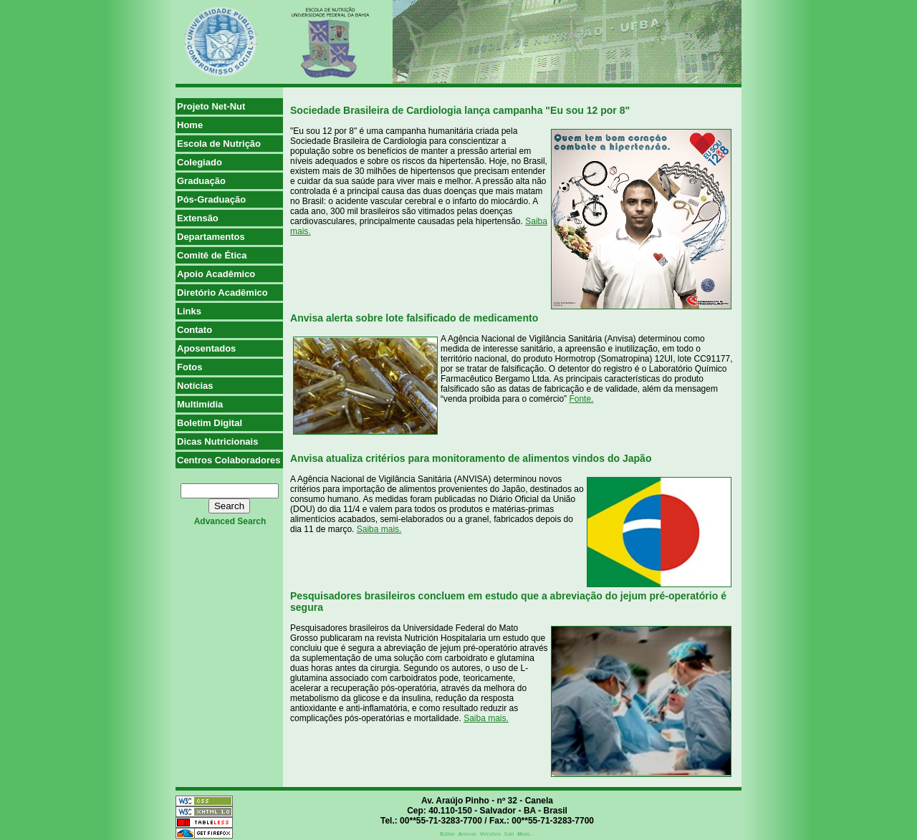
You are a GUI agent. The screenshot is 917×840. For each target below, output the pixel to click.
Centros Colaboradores (228, 460)
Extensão (198, 218)
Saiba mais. (379, 529)
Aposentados (206, 348)
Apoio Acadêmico (216, 274)
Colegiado (199, 162)
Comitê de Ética (212, 255)
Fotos (189, 367)
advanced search (230, 521)
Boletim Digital (209, 422)
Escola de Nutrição (219, 143)
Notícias (195, 385)
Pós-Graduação (211, 199)
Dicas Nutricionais (217, 441)
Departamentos (211, 236)
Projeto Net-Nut (211, 106)
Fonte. (581, 399)
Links (189, 311)
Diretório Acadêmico (222, 292)
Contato (194, 329)
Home (190, 125)
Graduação (201, 180)
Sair (509, 834)
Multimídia (200, 404)
